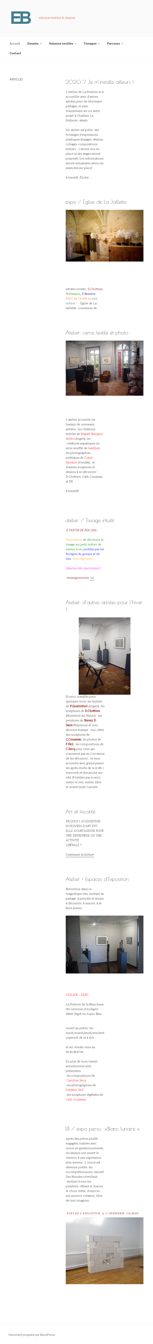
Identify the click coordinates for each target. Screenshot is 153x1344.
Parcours (115, 43)
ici (92, 578)
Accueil (15, 43)
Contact (15, 53)
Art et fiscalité (80, 811)
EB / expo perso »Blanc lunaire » (102, 1129)
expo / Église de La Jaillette (96, 202)
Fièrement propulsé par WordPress (31, 1334)
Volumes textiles (63, 43)
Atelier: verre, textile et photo (96, 332)
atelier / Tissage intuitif (89, 520)
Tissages (91, 43)
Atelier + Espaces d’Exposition (97, 879)
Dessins (34, 43)
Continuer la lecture (80, 855)
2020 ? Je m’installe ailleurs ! (99, 82)
